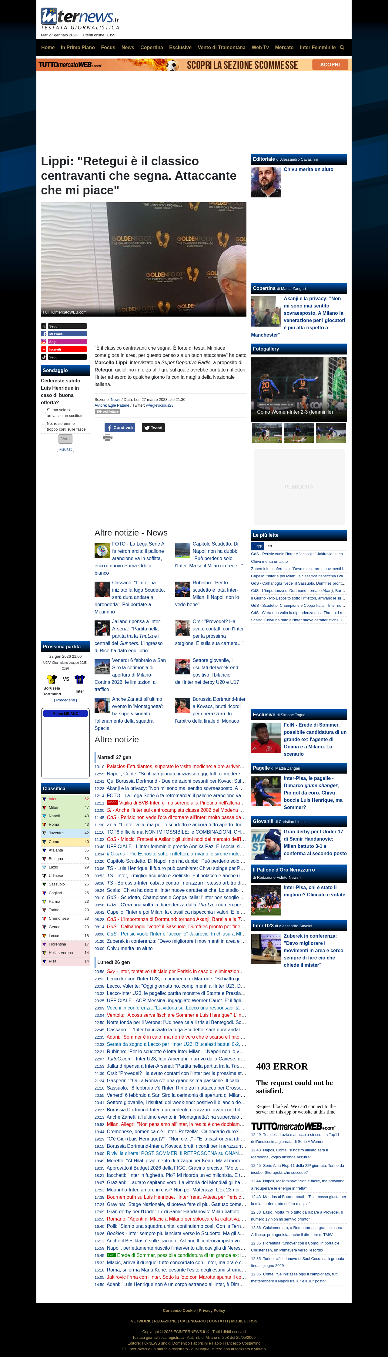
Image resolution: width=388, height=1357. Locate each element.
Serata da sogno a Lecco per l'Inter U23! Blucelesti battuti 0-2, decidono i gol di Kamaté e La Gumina (215, 1044)
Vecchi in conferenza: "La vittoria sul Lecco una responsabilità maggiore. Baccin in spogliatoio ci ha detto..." (222, 1007)
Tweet (153, 428)
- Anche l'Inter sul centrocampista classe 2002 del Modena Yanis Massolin (189, 810)
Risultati (65, 449)
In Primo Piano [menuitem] (78, 47)
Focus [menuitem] (108, 47)
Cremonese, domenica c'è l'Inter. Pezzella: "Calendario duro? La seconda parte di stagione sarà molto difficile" (225, 1131)
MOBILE (238, 1321)
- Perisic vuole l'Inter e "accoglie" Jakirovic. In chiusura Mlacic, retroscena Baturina (201, 933)
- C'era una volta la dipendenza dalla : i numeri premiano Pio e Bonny (194, 904)
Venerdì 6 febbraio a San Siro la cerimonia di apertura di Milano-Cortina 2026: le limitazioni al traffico (130, 675)
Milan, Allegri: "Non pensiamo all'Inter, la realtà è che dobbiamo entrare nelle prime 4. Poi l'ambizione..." (218, 1124)
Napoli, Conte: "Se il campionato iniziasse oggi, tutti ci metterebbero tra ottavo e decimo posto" (208, 773)
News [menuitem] (128, 47)
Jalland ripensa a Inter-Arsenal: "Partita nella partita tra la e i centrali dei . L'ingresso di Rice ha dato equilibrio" (129, 636)
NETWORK (141, 1321)
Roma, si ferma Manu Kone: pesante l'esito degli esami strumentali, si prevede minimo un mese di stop (217, 1269)
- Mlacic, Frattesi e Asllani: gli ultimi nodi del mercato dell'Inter (178, 839)
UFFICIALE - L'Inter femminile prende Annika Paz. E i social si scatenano (185, 846)
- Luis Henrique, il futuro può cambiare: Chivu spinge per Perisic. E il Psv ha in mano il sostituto (213, 868)
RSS (253, 1321)
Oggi (257, 546)
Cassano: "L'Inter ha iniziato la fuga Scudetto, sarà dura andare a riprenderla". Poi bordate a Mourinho (130, 597)
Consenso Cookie (179, 1310)
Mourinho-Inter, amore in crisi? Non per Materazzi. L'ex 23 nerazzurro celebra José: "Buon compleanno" (218, 1189)
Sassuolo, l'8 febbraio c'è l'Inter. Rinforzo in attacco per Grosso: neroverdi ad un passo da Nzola (210, 1087)
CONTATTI (218, 1321)
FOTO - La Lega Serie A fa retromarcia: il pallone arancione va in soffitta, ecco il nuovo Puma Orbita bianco (129, 558)
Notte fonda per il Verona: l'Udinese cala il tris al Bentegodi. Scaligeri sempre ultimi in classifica (209, 1022)
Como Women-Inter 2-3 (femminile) (295, 412)
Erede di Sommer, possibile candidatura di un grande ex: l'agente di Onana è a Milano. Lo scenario (218, 1255)
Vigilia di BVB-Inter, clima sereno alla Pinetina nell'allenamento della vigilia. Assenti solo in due (214, 802)
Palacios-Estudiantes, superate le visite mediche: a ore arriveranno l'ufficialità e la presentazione (210, 766)
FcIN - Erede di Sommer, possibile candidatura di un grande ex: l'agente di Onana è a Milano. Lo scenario (315, 739)
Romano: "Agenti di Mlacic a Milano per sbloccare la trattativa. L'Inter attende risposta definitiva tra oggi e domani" (229, 1218)
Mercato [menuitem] (284, 47)
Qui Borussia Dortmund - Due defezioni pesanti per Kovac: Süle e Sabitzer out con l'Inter (202, 781)
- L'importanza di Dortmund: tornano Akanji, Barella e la (180, 919)
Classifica (54, 788)
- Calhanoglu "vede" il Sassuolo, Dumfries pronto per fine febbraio (183, 926)
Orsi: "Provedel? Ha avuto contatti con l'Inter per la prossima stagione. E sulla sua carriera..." (206, 1073)
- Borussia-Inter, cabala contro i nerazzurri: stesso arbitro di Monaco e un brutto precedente (208, 882)
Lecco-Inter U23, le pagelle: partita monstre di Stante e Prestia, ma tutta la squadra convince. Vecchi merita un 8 (227, 993)
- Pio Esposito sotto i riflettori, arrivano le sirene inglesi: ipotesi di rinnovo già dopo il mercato (216, 853)
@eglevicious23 (160, 405)
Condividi (120, 428)
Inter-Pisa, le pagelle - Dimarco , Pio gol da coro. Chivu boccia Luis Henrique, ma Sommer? (313, 793)
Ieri (269, 546)
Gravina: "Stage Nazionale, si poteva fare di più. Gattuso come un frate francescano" (198, 1204)
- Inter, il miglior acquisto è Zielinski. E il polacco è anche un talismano (186, 875)
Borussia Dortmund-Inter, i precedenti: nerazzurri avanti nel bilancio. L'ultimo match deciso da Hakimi (215, 1109)
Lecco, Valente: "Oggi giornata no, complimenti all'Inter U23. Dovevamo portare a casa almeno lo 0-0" (216, 986)
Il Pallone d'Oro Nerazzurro (284, 869)
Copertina (264, 288)
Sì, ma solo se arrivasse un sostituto (65, 413)
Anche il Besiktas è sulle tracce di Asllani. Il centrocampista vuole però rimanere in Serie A (203, 1240)
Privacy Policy (212, 1310)
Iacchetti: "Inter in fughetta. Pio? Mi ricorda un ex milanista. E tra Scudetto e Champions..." (204, 1175)
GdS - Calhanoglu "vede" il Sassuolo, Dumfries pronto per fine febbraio (312, 583)
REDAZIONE (165, 1321)
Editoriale (264, 159)
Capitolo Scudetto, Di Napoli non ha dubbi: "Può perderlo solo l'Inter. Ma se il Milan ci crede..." (208, 861)
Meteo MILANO (65, 714)
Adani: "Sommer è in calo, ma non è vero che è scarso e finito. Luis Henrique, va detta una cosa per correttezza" (228, 1037)
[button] (65, 439)
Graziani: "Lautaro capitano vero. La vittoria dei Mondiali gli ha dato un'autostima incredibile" (206, 1182)
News (115, 399)
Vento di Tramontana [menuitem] (222, 47)
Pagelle (261, 768)
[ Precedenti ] (65, 700)
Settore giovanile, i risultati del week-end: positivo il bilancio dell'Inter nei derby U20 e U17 (203, 1102)
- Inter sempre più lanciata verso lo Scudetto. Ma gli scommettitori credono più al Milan (209, 1233)
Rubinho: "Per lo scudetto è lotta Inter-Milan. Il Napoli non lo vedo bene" (184, 1051)
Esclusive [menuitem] (180, 47)
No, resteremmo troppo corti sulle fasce (66, 426)
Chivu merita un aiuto (130, 948)
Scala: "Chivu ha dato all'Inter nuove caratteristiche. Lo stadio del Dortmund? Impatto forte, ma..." (211, 890)
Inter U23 (263, 925)
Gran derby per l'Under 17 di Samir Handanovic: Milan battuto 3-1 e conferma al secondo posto (209, 1211)
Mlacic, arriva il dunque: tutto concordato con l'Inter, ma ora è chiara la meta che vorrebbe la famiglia (215, 1262)
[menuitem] (342, 47)
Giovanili (263, 821)
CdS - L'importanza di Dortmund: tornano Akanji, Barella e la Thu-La (309, 590)
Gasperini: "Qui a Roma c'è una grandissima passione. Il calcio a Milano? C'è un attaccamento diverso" (218, 1080)
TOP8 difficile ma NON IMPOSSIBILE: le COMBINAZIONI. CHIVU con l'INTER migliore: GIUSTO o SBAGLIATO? (228, 832)
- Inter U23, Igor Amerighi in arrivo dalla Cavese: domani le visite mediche (199, 1058)
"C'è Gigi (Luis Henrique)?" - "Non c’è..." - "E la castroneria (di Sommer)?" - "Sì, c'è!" (197, 1138)
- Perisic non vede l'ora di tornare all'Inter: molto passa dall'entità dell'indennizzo (198, 817)
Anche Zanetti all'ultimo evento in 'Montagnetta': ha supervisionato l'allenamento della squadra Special (129, 714)
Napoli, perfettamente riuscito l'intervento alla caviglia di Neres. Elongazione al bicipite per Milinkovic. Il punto (224, 1248)
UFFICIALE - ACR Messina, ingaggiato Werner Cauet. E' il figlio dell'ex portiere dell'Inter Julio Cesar (214, 1000)
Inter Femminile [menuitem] (318, 47)
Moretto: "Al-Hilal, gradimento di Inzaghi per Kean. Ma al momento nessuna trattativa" (199, 1160)
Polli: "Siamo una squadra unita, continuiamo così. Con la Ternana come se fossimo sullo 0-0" (207, 1226)
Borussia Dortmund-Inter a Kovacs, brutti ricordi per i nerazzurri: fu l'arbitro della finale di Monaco (211, 1146)
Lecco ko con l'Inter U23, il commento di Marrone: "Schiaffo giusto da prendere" (192, 978)
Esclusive (264, 714)
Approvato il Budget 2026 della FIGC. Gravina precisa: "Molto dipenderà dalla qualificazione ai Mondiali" (218, 1168)
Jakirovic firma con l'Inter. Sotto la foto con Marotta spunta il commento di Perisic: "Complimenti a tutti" (216, 1277)
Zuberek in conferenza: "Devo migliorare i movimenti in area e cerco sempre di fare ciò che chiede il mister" (222, 941)
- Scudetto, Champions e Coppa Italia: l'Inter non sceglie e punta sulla (201, 897)
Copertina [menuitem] (151, 47)
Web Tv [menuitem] (260, 47)
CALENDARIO (193, 1321)
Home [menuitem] (48, 47)
